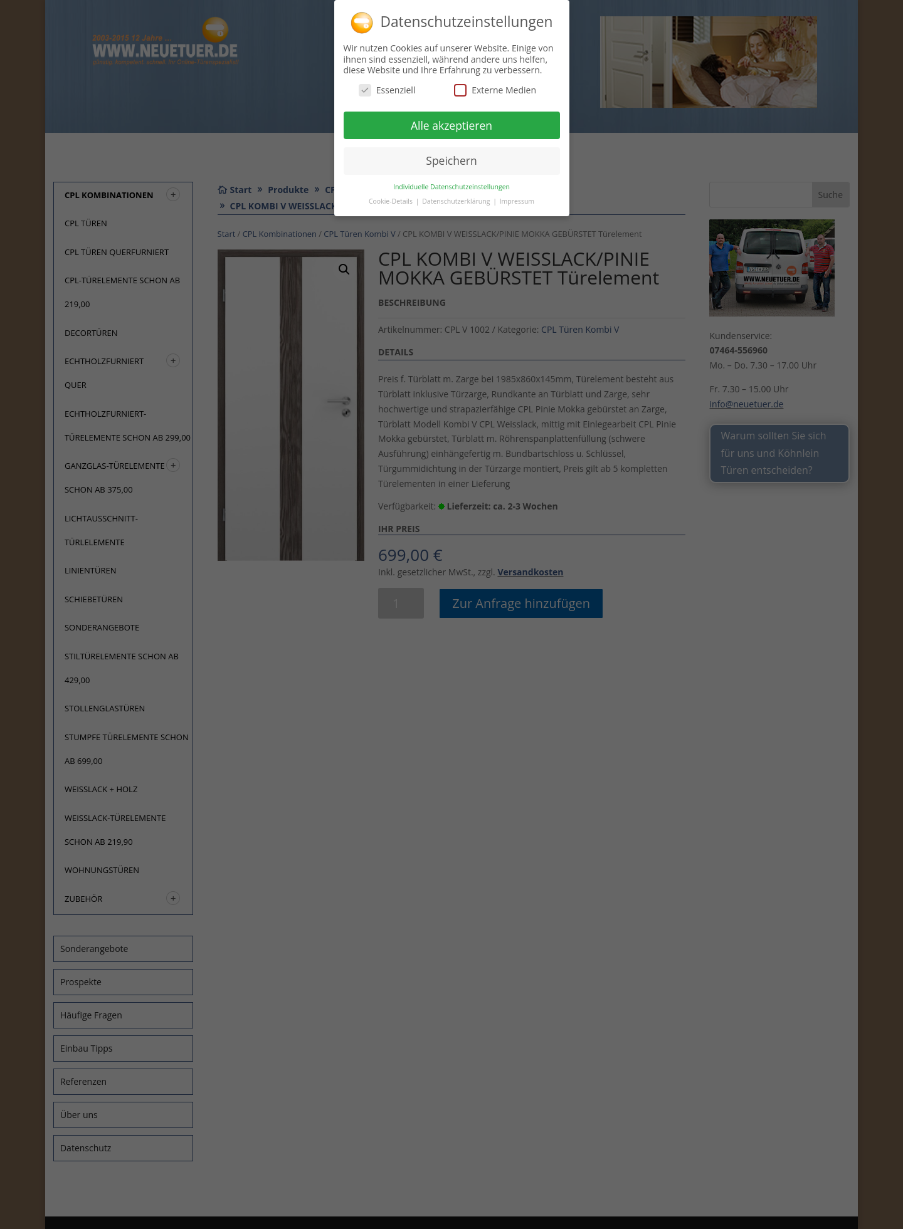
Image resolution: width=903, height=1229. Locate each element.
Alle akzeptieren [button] (451, 120)
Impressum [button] (517, 196)
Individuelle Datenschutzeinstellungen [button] (451, 182)
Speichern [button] (451, 156)
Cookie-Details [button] (392, 196)
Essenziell (387, 86)
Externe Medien (495, 86)
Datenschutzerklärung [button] (457, 196)
